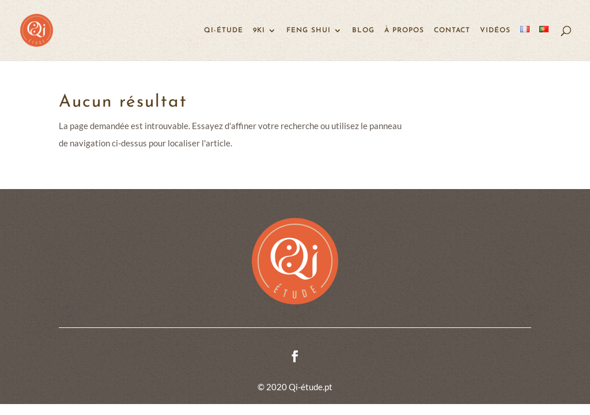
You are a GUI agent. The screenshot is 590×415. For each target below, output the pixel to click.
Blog (363, 30)
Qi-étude (223, 30)
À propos (404, 30)
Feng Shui (308, 30)
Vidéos (495, 30)
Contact (452, 30)
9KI (259, 30)
